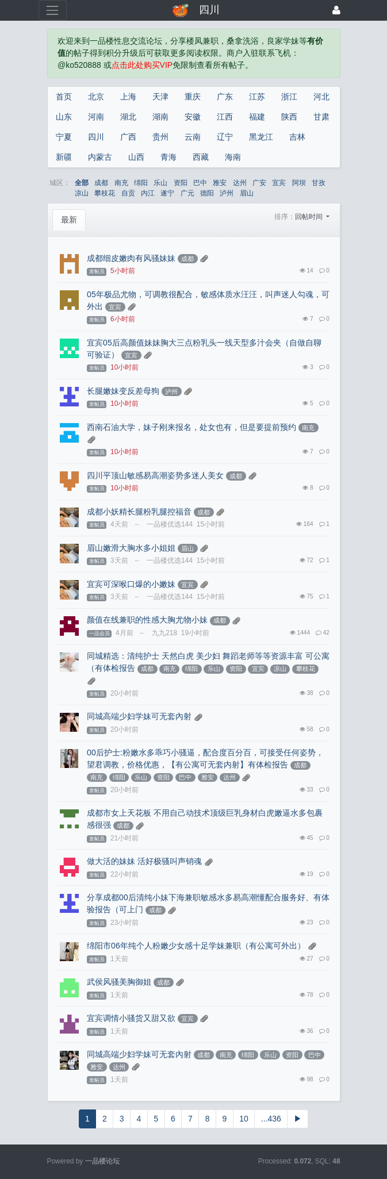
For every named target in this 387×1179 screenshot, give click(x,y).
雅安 (220, 183)
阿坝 (299, 183)
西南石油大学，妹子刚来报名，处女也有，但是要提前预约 (191, 427)
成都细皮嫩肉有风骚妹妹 (131, 258)
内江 (148, 193)
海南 (233, 157)
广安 (259, 183)
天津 (160, 96)
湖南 (160, 116)
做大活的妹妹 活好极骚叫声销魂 (144, 861)
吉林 (297, 136)
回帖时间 (309, 217)
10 (243, 1118)
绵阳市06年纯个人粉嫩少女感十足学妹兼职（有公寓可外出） (196, 945)
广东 (225, 96)
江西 (225, 116)
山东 (64, 116)
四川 (96, 136)
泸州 (226, 193)
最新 (69, 219)
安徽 (193, 116)
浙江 (289, 96)
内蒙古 (100, 157)
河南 (96, 116)
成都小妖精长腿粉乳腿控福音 (139, 511)
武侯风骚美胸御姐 (119, 981)
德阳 (207, 193)
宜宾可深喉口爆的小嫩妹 (131, 584)
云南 (193, 136)
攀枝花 (104, 193)
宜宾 (279, 183)
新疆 (64, 157)
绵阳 (141, 183)
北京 (96, 96)
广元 (187, 193)
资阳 (180, 183)
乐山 (160, 183)
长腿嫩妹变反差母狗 (123, 390)
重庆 (193, 96)
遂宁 (167, 193)
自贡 (128, 193)
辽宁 (225, 136)
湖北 (128, 116)
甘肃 (321, 116)
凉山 (82, 193)
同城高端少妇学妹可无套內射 (139, 716)
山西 (136, 157)
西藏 (201, 157)
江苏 (257, 96)
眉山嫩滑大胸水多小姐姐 (131, 547)
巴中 (200, 183)
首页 (64, 96)
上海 (128, 96)
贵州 (160, 136)
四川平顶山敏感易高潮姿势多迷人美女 (155, 475)
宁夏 (64, 136)
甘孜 (318, 183)
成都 (101, 183)
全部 (82, 183)
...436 (271, 1118)
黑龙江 (261, 136)
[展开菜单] (53, 10)
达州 (240, 183)
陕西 (289, 116)
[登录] (336, 10)
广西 (128, 136)
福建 (257, 116)
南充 (121, 183)
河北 (321, 96)
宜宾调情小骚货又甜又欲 (131, 1018)
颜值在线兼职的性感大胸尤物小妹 (147, 619)
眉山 (247, 193)
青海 (168, 157)
